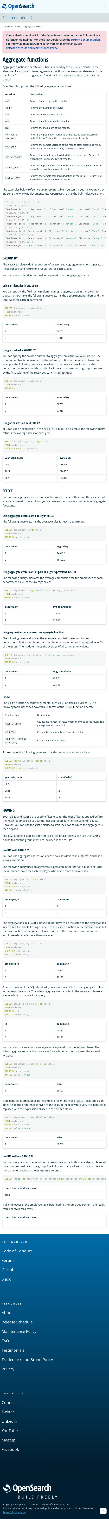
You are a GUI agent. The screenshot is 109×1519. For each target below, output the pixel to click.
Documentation (17, 17)
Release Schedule (17, 1322)
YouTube (10, 1430)
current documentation (85, 39)
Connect (9, 1402)
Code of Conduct (17, 1251)
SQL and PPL (8, 26)
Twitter (8, 1411)
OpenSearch (19, 6)
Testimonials (13, 1350)
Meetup (9, 1440)
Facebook (10, 1449)
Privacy (8, 1369)
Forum (8, 1260)
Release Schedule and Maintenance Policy (31, 48)
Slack (6, 1279)
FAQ (5, 1340)
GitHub (8, 1269)
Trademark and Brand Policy (27, 1359)
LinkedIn (9, 1421)
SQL (19, 26)
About (7, 1312)
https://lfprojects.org (14, 1512)
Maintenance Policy (19, 1331)
